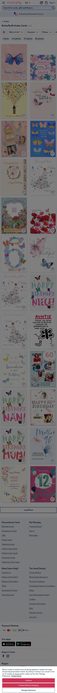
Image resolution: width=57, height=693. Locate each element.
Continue (28, 680)
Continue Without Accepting (28, 685)
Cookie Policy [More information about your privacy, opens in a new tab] (16, 676)
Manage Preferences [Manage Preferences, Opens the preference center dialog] (28, 690)
